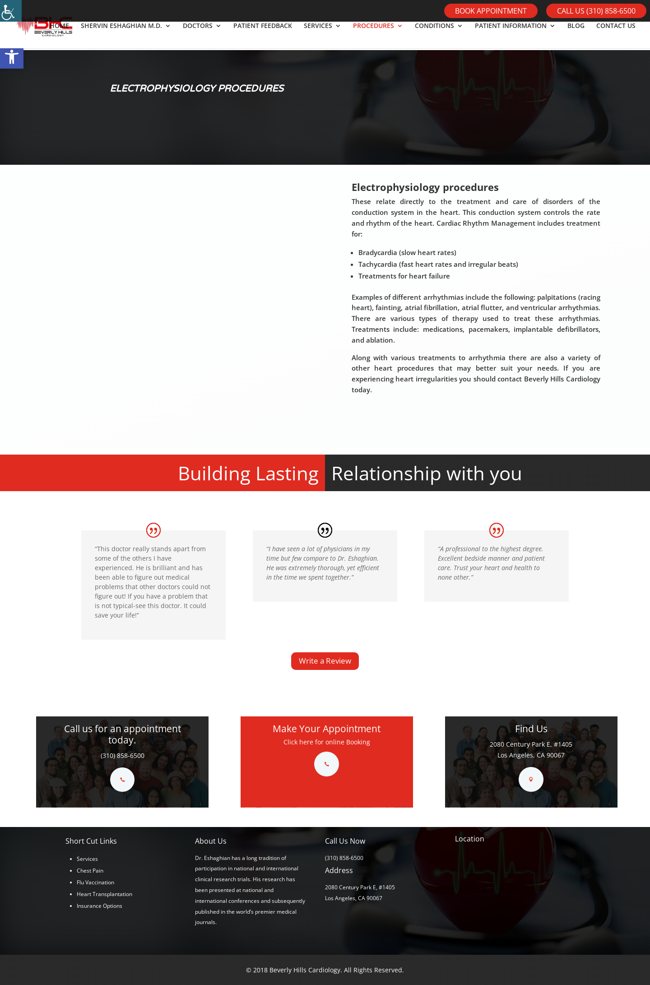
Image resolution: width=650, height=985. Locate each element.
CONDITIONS (434, 36)
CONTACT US (616, 36)
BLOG (576, 36)
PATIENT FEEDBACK (262, 36)
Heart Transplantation (104, 894)
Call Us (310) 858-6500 (596, 11)
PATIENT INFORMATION (511, 36)
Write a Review (325, 660)
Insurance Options (99, 906)
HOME (59, 36)
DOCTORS (198, 36)
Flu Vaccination (95, 882)
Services (87, 859)
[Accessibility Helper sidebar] (11, 11)
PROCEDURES (373, 36)
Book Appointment (491, 11)
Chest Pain (90, 870)
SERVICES (318, 36)
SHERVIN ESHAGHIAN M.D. (121, 36)
